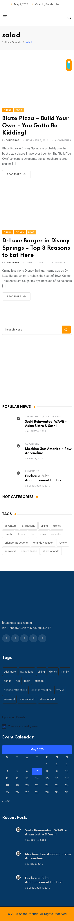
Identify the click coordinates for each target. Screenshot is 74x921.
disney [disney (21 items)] (57, 525)
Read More (17, 174)
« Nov (6, 801)
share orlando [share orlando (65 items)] (51, 551)
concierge (12, 140)
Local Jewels (52, 416)
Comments (63, 140)
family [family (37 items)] (8, 534)
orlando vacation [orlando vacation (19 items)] (43, 542)
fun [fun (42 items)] (32, 534)
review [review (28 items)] (63, 542)
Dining (29, 416)
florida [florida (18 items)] (21, 534)
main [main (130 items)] (43, 534)
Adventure (32, 444)
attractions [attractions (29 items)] (28, 525)
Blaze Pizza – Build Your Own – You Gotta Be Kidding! (35, 126)
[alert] (37, 726)
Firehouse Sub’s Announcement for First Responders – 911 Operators (47, 480)
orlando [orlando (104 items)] (56, 534)
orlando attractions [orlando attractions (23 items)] (16, 542)
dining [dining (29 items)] (44, 525)
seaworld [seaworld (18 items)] (10, 551)
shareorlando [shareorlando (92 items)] (29, 551)
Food (38, 416)
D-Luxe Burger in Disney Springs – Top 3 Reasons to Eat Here (36, 248)
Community (32, 471)
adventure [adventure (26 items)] (11, 525)
